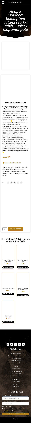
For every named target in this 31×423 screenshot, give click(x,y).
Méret (3, 183)
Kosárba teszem (15, 229)
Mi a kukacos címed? (9, 401)
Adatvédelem (6, 406)
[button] (3, 2)
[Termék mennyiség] (4, 229)
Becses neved (6, 395)
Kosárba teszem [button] (8, 267)
